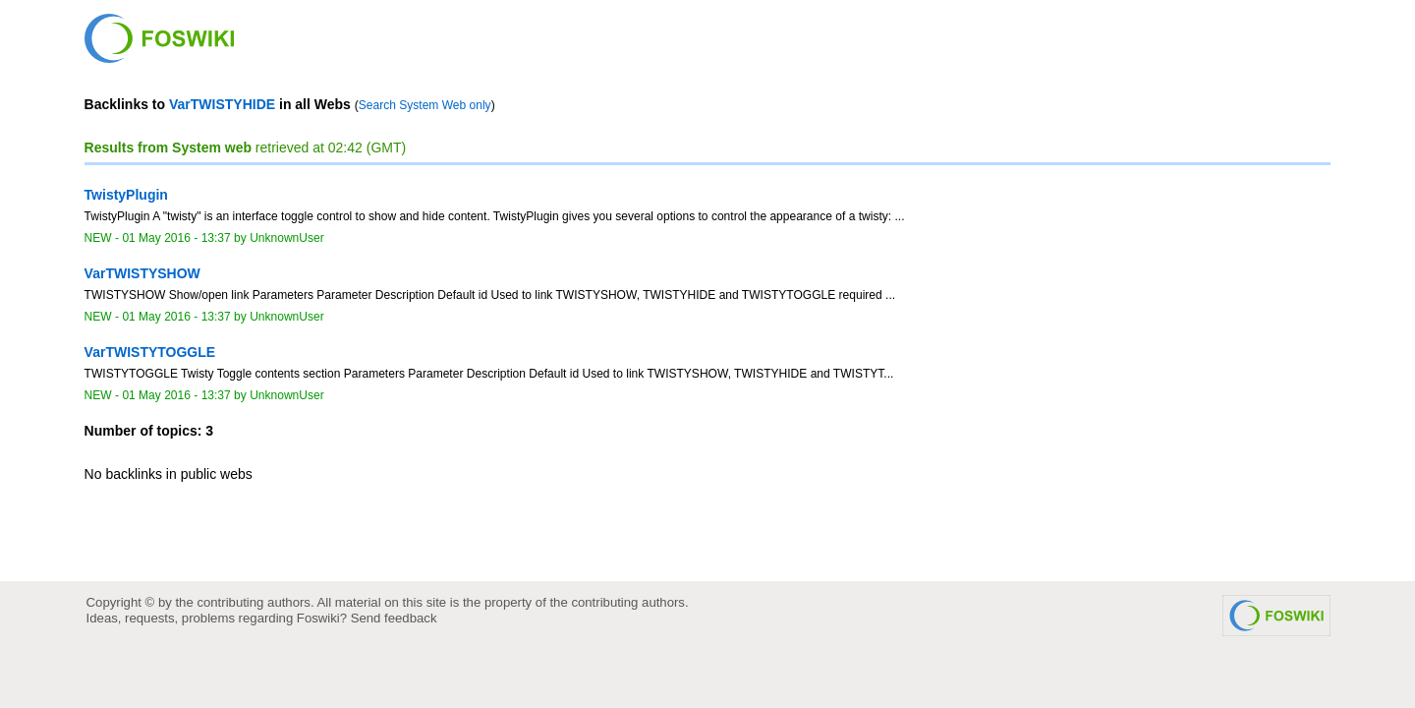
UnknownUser (287, 238)
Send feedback (394, 618)
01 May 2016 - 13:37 (176, 238)
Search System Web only (425, 105)
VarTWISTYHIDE (222, 104)
